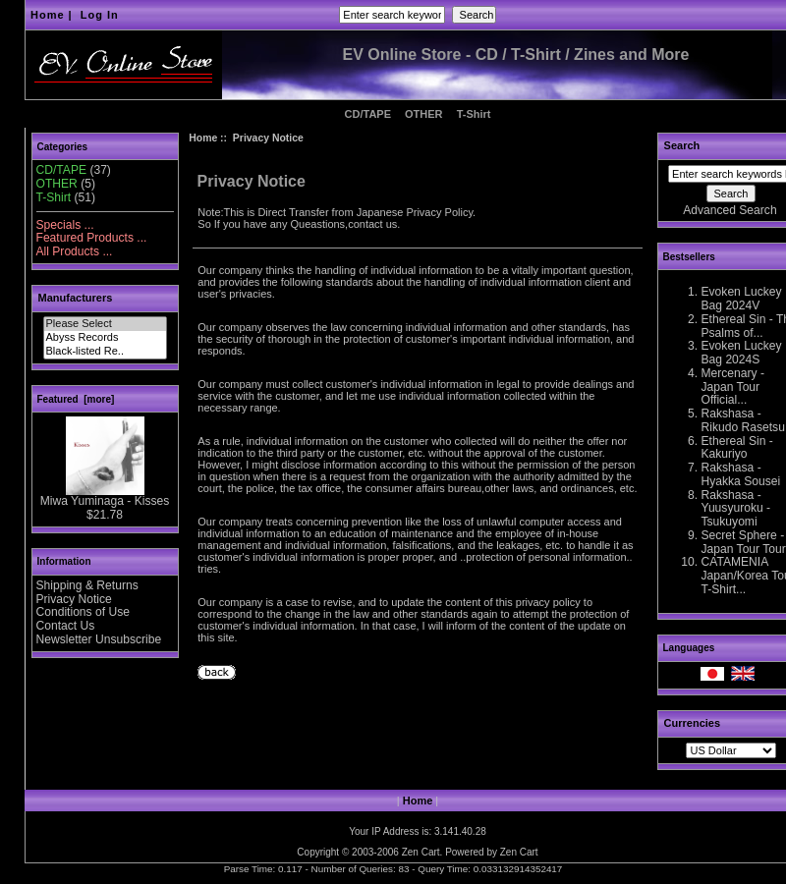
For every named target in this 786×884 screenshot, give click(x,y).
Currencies (692, 723)
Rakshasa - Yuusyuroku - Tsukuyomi (736, 508)
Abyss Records (105, 338)
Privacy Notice (74, 599)
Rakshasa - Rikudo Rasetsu (743, 420)
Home (47, 15)
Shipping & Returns (87, 585)
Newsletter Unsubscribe (99, 639)
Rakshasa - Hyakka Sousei (741, 474)
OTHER (424, 114)
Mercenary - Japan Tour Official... (733, 387)
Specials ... (65, 225)
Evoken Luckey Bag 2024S (742, 352)
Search (682, 145)
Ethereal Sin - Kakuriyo (737, 448)
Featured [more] (76, 399)
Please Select (105, 324)
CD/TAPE (368, 114)
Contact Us (65, 626)
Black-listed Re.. (105, 352)
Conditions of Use (83, 612)
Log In (100, 15)
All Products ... (74, 251)
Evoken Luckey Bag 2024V (742, 298)
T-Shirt (474, 114)
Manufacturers (75, 298)
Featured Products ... (91, 238)
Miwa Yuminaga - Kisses (105, 496)
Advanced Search (729, 210)
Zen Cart (421, 852)
